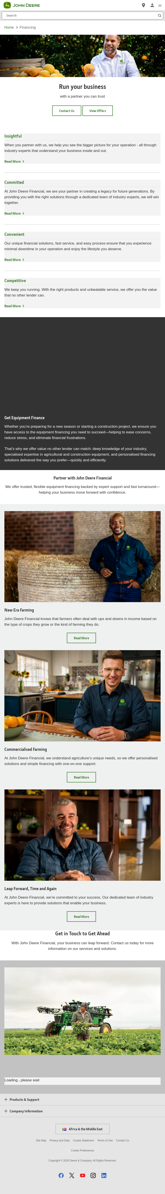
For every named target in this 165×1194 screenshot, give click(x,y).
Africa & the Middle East (82, 1129)
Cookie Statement (83, 1140)
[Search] (82, 15)
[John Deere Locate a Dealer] (143, 5)
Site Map (41, 1140)
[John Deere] (24, 5)
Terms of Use (105, 1140)
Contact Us (66, 111)
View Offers (97, 111)
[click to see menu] (160, 5)
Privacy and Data (59, 1140)
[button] (61, 1175)
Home (9, 27)
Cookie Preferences (82, 1150)
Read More (12, 161)
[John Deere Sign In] (152, 5)
